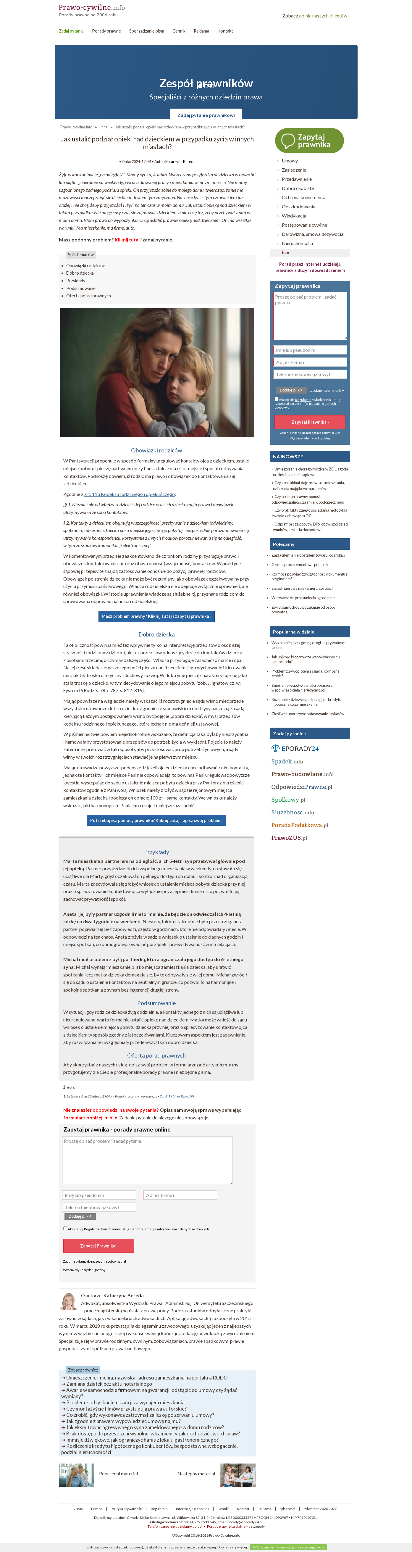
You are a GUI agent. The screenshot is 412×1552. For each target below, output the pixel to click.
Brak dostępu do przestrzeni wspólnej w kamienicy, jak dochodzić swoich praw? (153, 1433)
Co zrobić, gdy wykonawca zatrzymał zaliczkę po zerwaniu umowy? (140, 1415)
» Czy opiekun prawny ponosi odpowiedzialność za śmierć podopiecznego (308, 499)
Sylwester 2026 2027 (320, 1508)
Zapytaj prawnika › (310, 140)
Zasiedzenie (294, 170)
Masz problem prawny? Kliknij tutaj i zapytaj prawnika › (156, 616)
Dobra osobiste (298, 188)
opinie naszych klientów (314, 15)
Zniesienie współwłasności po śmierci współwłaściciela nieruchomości (302, 687)
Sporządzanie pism (146, 30)
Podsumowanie (81, 288)
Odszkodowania (298, 206)
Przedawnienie (297, 179)
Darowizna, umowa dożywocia (312, 234)
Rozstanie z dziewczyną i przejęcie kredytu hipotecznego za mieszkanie (306, 702)
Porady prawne (106, 30)
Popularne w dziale (293, 631)
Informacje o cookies (192, 1508)
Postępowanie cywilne (304, 225)
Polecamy (284, 544)
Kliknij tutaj (127, 239)
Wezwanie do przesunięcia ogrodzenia (303, 597)
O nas (78, 1508)
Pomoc (96, 1508)
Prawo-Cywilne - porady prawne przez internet (102, 9)
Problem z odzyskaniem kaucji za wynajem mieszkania (125, 1402)
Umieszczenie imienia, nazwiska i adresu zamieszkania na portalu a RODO (147, 1377)
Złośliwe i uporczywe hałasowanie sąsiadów (308, 713)
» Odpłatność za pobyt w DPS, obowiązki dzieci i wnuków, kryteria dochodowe (310, 527)
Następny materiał (196, 1473)
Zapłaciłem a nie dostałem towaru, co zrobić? (308, 555)
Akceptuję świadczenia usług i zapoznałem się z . (136, 1229)
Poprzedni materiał (118, 1473)
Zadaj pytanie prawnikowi (206, 115)
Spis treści (287, 1508)
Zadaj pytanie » (290, 733)
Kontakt (225, 30)
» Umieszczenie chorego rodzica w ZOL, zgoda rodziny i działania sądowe (310, 472)
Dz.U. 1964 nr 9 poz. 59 (177, 1096)
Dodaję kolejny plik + (327, 390)
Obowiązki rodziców (85, 265)
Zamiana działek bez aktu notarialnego (109, 1384)
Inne (286, 252)
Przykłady (75, 280)
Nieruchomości (297, 243)
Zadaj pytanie (71, 30)
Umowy (290, 160)
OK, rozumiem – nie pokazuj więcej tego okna (288, 1547)
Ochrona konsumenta (303, 197)
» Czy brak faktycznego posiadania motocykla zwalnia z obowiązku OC (309, 513)
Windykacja (294, 215)
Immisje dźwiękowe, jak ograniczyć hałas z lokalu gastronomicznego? (142, 1440)
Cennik (178, 30)
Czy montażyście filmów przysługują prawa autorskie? (126, 1409)
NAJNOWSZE (288, 456)
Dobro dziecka (80, 272)
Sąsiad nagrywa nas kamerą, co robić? (302, 588)
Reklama (201, 30)
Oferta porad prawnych (88, 295)
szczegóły (257, 1526)
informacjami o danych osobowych (183, 1229)
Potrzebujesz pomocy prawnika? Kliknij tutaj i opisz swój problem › (156, 820)
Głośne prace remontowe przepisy (300, 564)
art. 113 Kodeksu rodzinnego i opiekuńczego (129, 494)
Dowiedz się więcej (232, 1547)
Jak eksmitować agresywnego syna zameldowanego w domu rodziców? (145, 1427)
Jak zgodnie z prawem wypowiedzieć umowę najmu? (123, 1421)
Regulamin (92, 1229)
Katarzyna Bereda (180, 161)
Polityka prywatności (127, 1508)
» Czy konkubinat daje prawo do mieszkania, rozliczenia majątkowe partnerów (308, 485)
